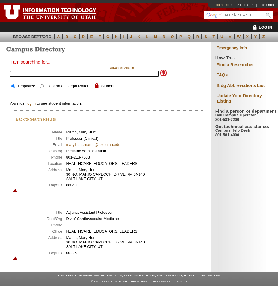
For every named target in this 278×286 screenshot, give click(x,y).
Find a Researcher (235, 64)
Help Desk (139, 281)
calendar (268, 5)
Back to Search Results (36, 119)
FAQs (222, 75)
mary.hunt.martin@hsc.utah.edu (93, 144)
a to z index (239, 5)
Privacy (181, 281)
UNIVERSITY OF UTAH (110, 281)
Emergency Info (232, 48)
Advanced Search (122, 68)
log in (31, 103)
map (255, 5)
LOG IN (261, 27)
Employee (26, 86)
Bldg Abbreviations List (241, 85)
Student (107, 86)
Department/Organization (67, 86)
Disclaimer (161, 281)
